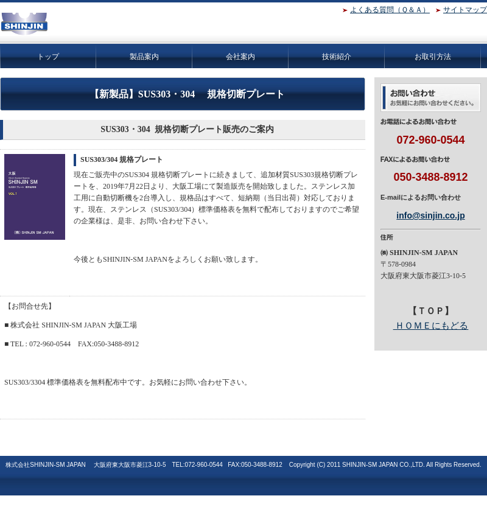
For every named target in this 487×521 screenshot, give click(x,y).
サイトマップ (465, 9)
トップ (48, 56)
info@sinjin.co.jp (430, 215)
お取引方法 (433, 56)
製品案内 (144, 56)
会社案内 (240, 56)
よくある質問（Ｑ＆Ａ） (390, 9)
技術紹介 (336, 56)
